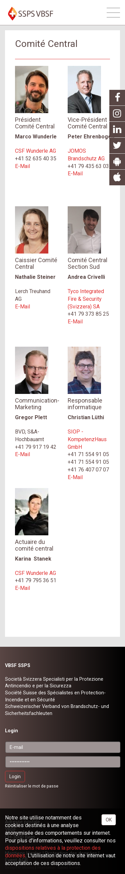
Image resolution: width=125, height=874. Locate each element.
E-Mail (22, 166)
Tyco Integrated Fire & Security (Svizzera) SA (86, 299)
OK (109, 819)
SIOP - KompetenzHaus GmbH (87, 439)
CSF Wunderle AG (35, 151)
